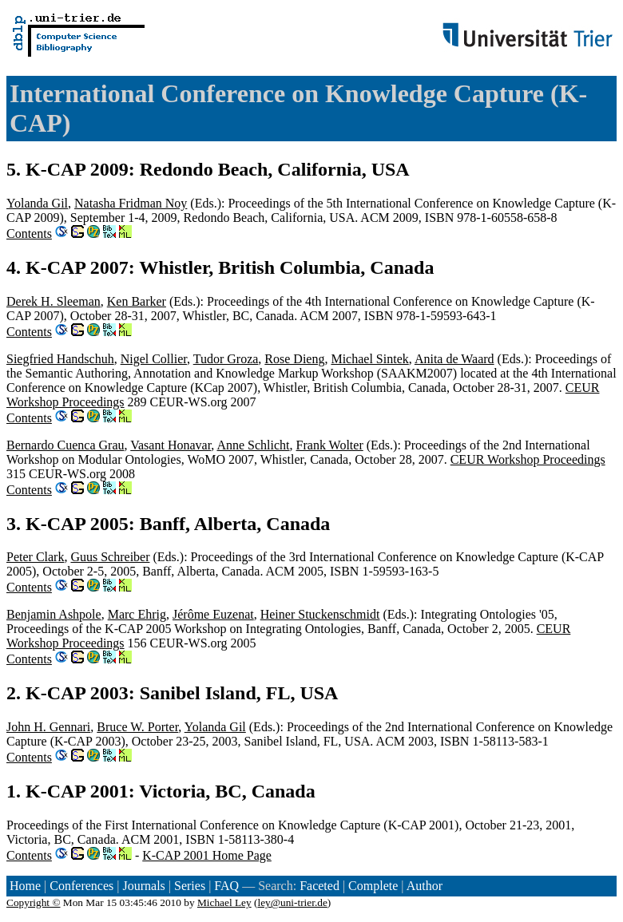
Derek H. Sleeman (53, 301)
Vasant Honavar (170, 445)
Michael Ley (224, 902)
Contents (29, 233)
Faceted (319, 885)
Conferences (81, 885)
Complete (373, 885)
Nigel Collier (154, 359)
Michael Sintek (369, 359)
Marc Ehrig (137, 614)
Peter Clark (35, 557)
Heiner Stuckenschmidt (320, 614)
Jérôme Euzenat (213, 614)
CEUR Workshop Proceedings (527, 459)
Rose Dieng (294, 359)
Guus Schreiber (109, 557)
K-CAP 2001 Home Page (207, 855)
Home (25, 885)
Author (424, 885)
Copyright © (33, 902)
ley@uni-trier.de (292, 902)
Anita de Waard (454, 359)
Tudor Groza (226, 359)
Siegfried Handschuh (60, 359)
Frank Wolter (329, 445)
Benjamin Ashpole (53, 614)
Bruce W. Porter (137, 727)
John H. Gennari (48, 727)
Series (189, 885)
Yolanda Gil (37, 203)
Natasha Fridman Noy (130, 203)
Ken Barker (136, 301)
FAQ (226, 885)
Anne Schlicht (252, 445)
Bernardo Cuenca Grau (65, 445)
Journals (143, 885)
